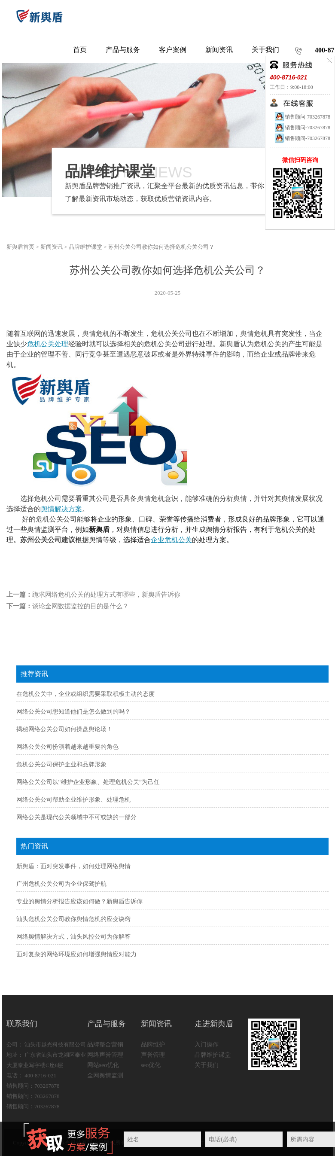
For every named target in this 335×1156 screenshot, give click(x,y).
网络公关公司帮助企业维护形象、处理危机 (73, 799)
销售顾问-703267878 (302, 117)
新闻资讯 (51, 247)
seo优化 (151, 1065)
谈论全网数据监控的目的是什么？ (80, 606)
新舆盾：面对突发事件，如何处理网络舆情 (73, 866)
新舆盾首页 (20, 247)
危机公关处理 (47, 344)
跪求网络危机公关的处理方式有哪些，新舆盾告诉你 (106, 594)
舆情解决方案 (61, 508)
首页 (80, 49)
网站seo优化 (103, 1065)
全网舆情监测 (105, 1075)
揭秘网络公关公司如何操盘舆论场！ (64, 729)
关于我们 (207, 1065)
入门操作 (207, 1044)
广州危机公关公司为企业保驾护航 (61, 884)
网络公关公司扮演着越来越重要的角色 (67, 747)
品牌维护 (153, 1044)
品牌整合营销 (105, 1044)
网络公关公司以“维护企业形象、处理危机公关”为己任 (88, 782)
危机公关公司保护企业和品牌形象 (61, 764)
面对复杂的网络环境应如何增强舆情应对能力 (76, 954)
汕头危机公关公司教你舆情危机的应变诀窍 (73, 919)
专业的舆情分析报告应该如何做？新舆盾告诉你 (79, 901)
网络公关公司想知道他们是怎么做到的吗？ (73, 711)
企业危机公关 (171, 539)
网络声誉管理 (105, 1055)
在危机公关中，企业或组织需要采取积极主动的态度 (85, 694)
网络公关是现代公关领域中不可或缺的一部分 (76, 817)
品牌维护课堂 (85, 247)
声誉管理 (153, 1055)
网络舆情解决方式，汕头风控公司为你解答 (73, 936)
